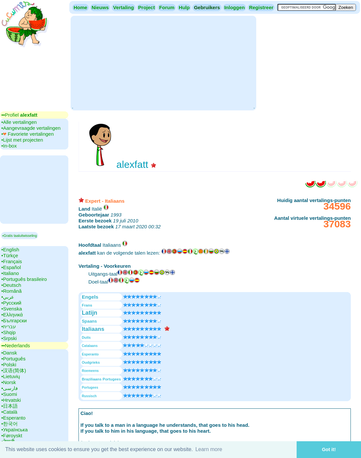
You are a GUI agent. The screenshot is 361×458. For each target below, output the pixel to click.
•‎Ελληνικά (12, 314)
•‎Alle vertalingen (19, 122)
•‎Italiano (10, 273)
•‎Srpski (9, 338)
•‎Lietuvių (10, 376)
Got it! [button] (329, 449)
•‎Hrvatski (11, 400)
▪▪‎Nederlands (15, 345)
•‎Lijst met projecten (22, 140)
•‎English (10, 249)
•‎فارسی (9, 388)
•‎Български (14, 320)
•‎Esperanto (13, 418)
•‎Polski (8, 364)
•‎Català (9, 412)
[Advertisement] (163, 62)
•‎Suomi (9, 394)
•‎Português (13, 358)
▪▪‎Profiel (19, 115)
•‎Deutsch (11, 285)
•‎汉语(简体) (13, 370)
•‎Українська (14, 429)
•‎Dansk (9, 352)
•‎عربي (7, 297)
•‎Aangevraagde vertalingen (30, 128)
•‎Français (11, 261)
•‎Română (11, 291)
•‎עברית (8, 326)
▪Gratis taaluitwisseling (19, 236)
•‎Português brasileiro (24, 279)
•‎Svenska (11, 308)
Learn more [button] (208, 449)
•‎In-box (9, 146)
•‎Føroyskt (11, 435)
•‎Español (11, 267)
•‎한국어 (9, 423)
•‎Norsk (8, 382)
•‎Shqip (8, 332)
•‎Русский (11, 303)
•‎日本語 (9, 406)
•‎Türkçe (9, 255)
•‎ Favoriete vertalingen (27, 134)
